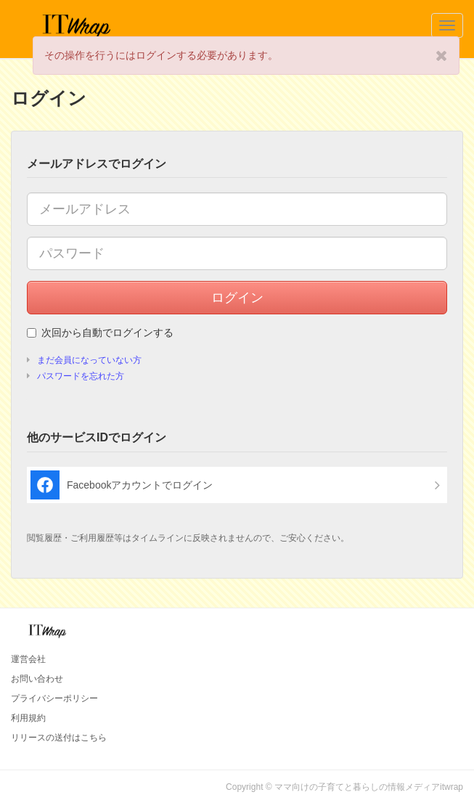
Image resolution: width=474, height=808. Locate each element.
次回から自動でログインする (100, 332)
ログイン (237, 297)
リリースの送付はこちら (59, 737)
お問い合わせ (37, 679)
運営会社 (28, 659)
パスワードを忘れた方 (80, 376)
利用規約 (28, 718)
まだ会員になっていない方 (89, 360)
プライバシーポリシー (54, 698)
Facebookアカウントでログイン (121, 484)
